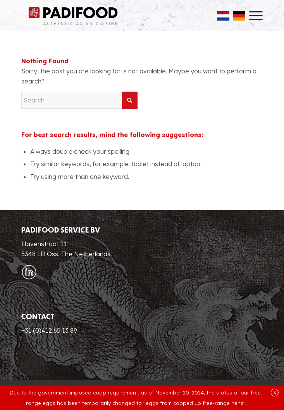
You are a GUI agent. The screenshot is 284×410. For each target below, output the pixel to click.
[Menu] (252, 15)
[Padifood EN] (73, 15)
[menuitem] (252, 15)
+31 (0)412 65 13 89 (49, 330)
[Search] (79, 100)
